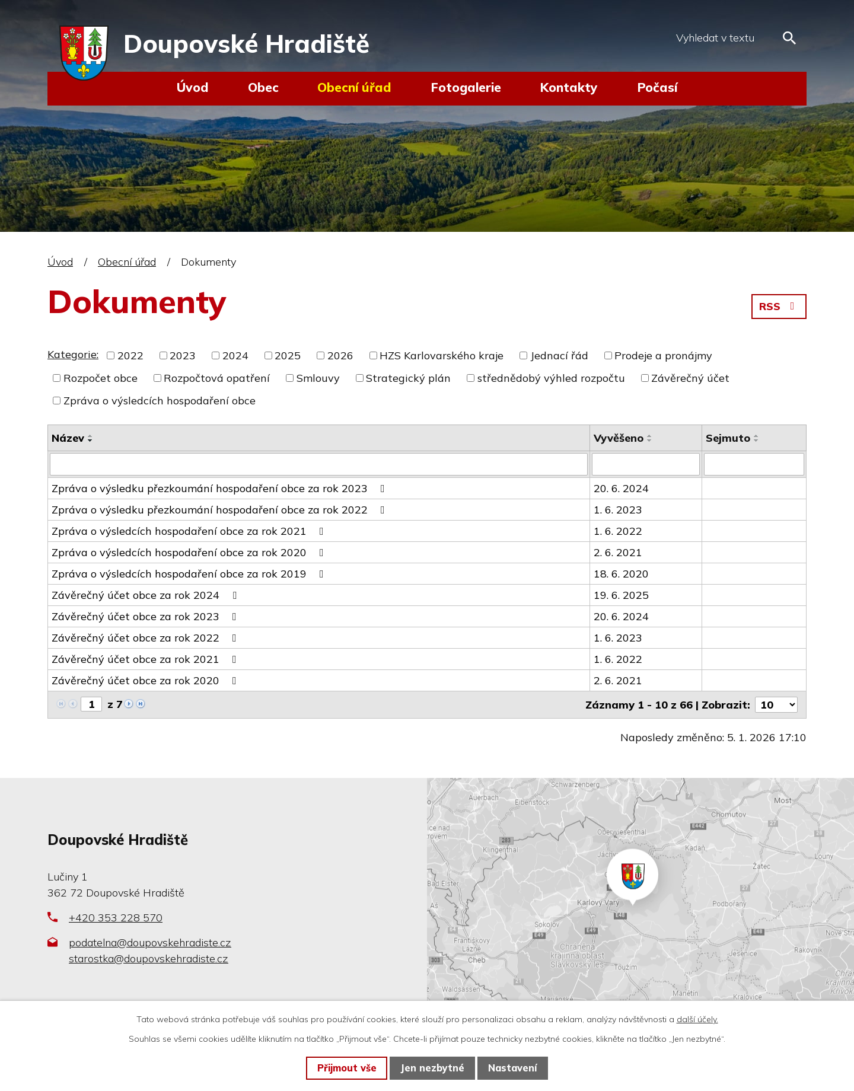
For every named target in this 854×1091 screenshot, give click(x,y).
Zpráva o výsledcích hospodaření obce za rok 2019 (190, 573)
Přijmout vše (347, 1068)
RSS (779, 306)
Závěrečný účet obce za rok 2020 (146, 680)
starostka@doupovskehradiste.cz (148, 958)
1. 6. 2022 (618, 531)
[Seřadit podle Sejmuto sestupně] (756, 440)
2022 (130, 355)
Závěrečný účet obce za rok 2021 (146, 659)
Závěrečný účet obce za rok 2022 (146, 638)
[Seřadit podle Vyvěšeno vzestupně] (650, 435)
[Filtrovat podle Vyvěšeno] (646, 464)
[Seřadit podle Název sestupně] (90, 440)
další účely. (697, 1019)
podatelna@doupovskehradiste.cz (150, 942)
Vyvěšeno (618, 438)
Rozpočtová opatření (217, 378)
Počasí (657, 87)
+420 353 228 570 (115, 917)
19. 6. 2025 (621, 595)
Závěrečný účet (690, 378)
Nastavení (512, 1068)
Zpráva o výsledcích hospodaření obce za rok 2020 (190, 552)
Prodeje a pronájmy (663, 355)
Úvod (193, 87)
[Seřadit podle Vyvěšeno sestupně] (650, 440)
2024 (235, 355)
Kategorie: (72, 354)
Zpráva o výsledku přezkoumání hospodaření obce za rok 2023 (221, 488)
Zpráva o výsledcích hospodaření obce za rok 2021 (190, 531)
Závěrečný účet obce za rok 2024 (146, 595)
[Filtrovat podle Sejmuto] (754, 464)
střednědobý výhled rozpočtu (551, 378)
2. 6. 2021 (618, 552)
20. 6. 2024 (621, 488)
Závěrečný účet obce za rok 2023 (146, 616)
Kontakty (569, 87)
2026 (340, 355)
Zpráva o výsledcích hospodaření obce (159, 400)
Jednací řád (559, 355)
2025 (288, 355)
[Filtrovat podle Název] (319, 464)
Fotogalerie (466, 87)
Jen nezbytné (432, 1068)
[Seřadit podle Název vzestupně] (90, 435)
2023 (183, 355)
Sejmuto (728, 438)
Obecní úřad (354, 87)
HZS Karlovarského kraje (442, 355)
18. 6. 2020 (621, 573)
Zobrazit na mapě (640, 902)
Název (68, 438)
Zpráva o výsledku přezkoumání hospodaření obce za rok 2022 (221, 509)
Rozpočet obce (100, 378)
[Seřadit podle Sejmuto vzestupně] (756, 435)
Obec (263, 87)
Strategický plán (408, 378)
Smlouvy (318, 378)
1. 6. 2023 (618, 509)
